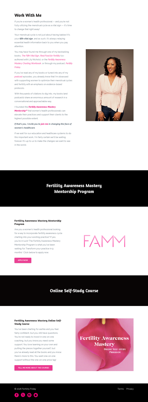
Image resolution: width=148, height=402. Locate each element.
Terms (120, 389)
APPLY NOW (23, 260)
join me (44, 124)
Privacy (130, 389)
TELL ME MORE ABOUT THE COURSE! (33, 368)
